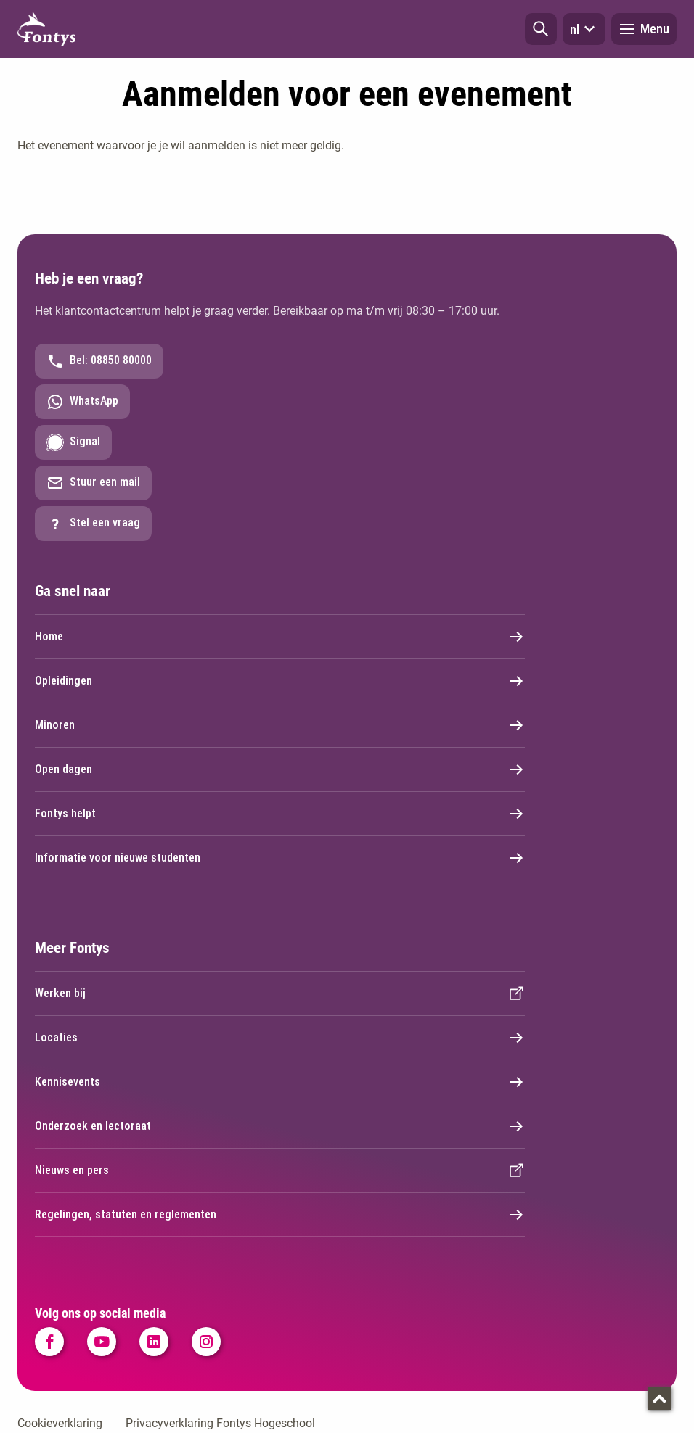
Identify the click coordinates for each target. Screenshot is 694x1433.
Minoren (280, 725)
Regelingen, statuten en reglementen (280, 1214)
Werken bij (280, 993)
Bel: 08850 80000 (99, 361)
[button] (541, 29)
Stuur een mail (93, 483)
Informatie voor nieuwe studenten (280, 858)
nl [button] (584, 29)
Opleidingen (280, 681)
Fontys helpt (280, 813)
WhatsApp (82, 401)
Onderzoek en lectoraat (280, 1126)
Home (280, 636)
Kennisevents (280, 1082)
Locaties (280, 1037)
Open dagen (280, 769)
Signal (73, 442)
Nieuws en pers (280, 1170)
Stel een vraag (93, 523)
